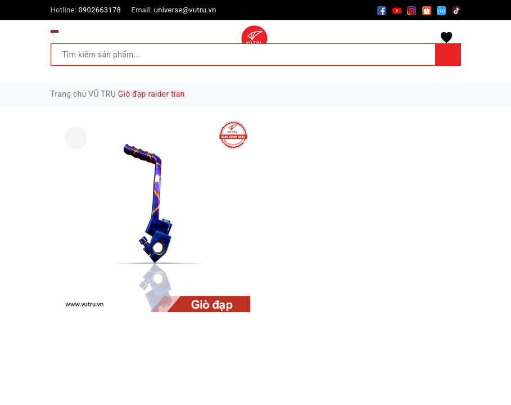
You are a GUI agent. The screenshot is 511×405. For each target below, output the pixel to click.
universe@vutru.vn (185, 10)
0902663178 (99, 10)
